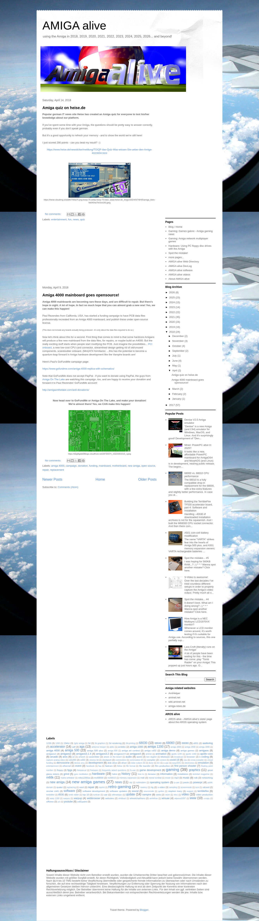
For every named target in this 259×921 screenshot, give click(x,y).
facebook (90, 766)
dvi (158, 763)
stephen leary (175, 791)
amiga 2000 (176, 747)
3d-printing (130, 743)
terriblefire (203, 791)
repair (45, 469)
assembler (94, 756)
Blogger (144, 909)
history (126, 773)
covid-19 (174, 759)
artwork (82, 757)
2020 (172, 321)
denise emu (79, 763)
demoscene (63, 762)
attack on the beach (113, 757)
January (177, 398)
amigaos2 (51, 754)
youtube (68, 801)
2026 (172, 292)
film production (162, 766)
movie (168, 778)
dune (151, 763)
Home (100, 479)
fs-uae (133, 770)
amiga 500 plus (95, 750)
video (185, 794)
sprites (161, 791)
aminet (149, 754)
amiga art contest (131, 750)
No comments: (53, 214)
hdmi (114, 774)
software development (94, 791)
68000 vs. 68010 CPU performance (196, 475)
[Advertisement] (99, 254)
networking (207, 777)
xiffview (50, 801)
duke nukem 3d (138, 763)
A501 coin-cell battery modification (196, 534)
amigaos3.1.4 (83, 753)
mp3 (176, 777)
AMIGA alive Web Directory (183, 261)
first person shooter (185, 765)
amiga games (187, 750)
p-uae (176, 782)
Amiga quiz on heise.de (63, 108)
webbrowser (93, 798)
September (178, 350)
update (130, 794)
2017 (172, 405)
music (186, 777)
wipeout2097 (180, 798)
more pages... (176, 257)
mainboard (105, 465)
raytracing (71, 787)
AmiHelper (174, 693)
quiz (82, 219)
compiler (151, 760)
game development (150, 770)
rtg (152, 787)
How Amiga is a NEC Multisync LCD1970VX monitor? (196, 621)
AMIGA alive (74, 25)
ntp (130, 782)
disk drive (112, 762)
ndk (196, 777)
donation (83, 465)
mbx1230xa (84, 777)
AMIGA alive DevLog (180, 266)
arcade (54, 756)
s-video (161, 787)
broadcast (178, 757)
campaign (71, 465)
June (175, 360)
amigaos (204, 750)
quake (60, 787)
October (177, 346)
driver (124, 762)
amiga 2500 (190, 747)
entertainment (59, 219)
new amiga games (88, 782)
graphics (194, 770)
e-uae (166, 763)
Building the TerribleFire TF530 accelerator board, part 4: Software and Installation (198, 506)
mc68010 (112, 778)
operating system (159, 782)
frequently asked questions (114, 770)
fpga (69, 770)
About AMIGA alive (178, 278)
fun (69, 219)
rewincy (143, 787)
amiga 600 (112, 751)
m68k (50, 777)
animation (161, 753)
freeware (94, 770)
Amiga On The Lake (53, 379)
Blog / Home (175, 226)
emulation (203, 762)
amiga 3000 (204, 747)
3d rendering (115, 743)
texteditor (50, 795)
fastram (109, 766)
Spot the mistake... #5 (196, 557)
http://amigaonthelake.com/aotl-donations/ (65, 389)
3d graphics (100, 743)
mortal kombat (155, 778)
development (95, 762)
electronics (189, 763)
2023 (172, 307)
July (175, 355)
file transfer (145, 766)
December (178, 336)
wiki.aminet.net (176, 701)
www (193, 798)
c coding (204, 756)
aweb (139, 756)
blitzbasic (165, 756)
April (175, 370)
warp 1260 (54, 798)
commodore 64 (136, 760)
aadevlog (207, 743)
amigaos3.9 (119, 754)
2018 (172, 331)
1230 (48, 743)
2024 (172, 302)
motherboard (119, 465)
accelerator (57, 746)
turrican (96, 795)
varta (158, 794)
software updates (118, 791)
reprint (102, 787)
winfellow (153, 798)
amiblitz (122, 747)
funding (93, 465)
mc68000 (98, 777)
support (190, 791)
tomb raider (74, 795)
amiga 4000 (57, 465)
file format (130, 766)
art (73, 757)
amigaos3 (65, 753)
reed (81, 787)
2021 (172, 317)
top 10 (86, 794)
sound (135, 791)
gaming (172, 769)
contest (163, 760)
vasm (167, 795)
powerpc (198, 782)
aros (65, 756)
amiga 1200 (156, 746)
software (69, 791)
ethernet (67, 766)
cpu (185, 760)
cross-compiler (197, 760)
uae (106, 794)
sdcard (205, 787)
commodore (120, 760)
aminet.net (174, 697)
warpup (78, 798)
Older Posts (147, 479)
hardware (98, 773)
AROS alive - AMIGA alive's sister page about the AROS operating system (190, 721)
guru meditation (81, 774)
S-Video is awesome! (196, 577)
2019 (172, 327)
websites (109, 798)
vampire (146, 794)
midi (142, 777)
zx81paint (82, 801)
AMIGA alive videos (179, 274)
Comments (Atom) (68, 487)
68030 (143, 743)
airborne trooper (99, 747)
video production (204, 794)
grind (66, 774)
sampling (173, 787)
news (76, 219)
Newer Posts (52, 479)
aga (81, 746)
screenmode (186, 787)
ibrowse (152, 774)
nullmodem (141, 782)
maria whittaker (68, 778)
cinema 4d (94, 760)
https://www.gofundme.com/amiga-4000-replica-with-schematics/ (78, 368)
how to (141, 774)
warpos (66, 798)
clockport (106, 760)
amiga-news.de (176, 706)
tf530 (61, 794)
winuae (166, 798)
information (166, 774)
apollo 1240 (176, 754)
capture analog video (55, 760)
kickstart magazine (201, 774)
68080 (185, 743)
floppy (60, 770)
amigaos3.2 (102, 753)
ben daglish (151, 757)
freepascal (81, 770)
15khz (67, 743)
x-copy (207, 798)
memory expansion (128, 778)
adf (73, 747)
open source (148, 465)
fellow (119, 766)
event (78, 765)
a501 (195, 743)
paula (186, 782)
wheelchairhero (137, 798)
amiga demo (168, 750)
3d (89, 743)
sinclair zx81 (52, 791)
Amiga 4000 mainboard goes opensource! (80, 295)
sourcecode (149, 791)
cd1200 (72, 760)
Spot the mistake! (178, 253)
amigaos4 (135, 753)
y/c (59, 802)
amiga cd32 (150, 750)
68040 (157, 743)
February (177, 393)
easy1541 (176, 763)
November (178, 340)
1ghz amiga (79, 743)
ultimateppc (117, 795)
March (176, 388)
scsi (197, 787)
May (175, 365)
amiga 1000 (136, 746)
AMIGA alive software (180, 270)
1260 (57, 743)
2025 (172, 297)
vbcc (176, 795)
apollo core (206, 753)
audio (129, 756)
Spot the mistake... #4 (196, 599)
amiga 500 (72, 750)
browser (191, 756)
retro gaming (119, 786)
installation (183, 774)
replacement (57, 469)
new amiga (134, 465)
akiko (112, 747)
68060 (170, 743)
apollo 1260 (191, 754)
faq (99, 766)
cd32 (82, 760)
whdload (122, 798)
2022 (172, 312)
